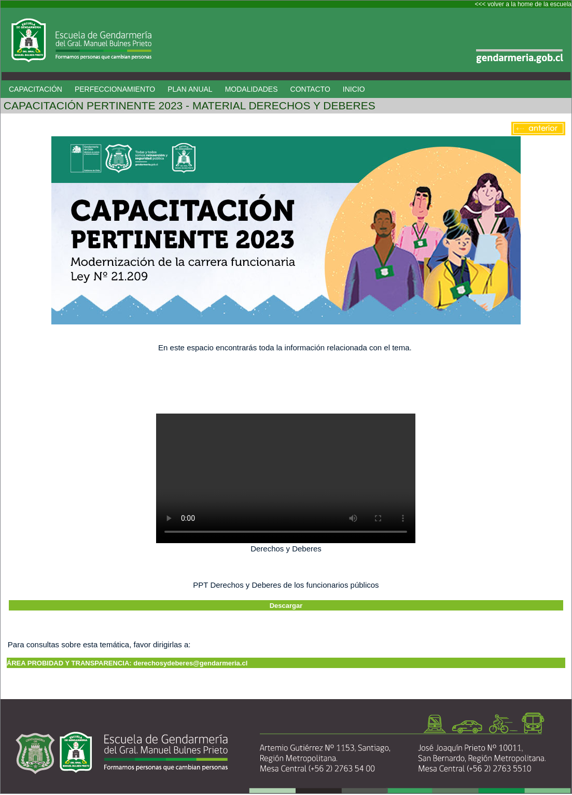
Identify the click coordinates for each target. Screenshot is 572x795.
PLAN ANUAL (190, 89)
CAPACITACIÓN (35, 89)
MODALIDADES (251, 89)
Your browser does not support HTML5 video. (285, 478)
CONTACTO (310, 89)
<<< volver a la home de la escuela (523, 4)
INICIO (354, 89)
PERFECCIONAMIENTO (115, 89)
